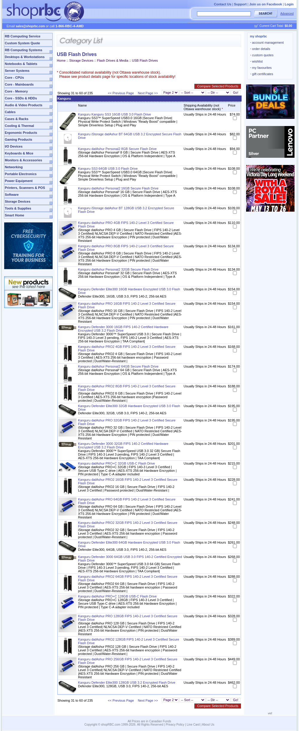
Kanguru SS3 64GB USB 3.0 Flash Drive (108, 168)
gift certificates (261, 74)
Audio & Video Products (23, 105)
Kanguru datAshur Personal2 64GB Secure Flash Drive (118, 366)
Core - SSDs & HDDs (21, 98)
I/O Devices (13, 146)
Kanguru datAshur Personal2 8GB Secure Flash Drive (117, 149)
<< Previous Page (121, 93)
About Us (208, 724)
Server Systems (17, 70)
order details (260, 49)
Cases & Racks (16, 119)
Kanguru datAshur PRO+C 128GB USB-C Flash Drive (117, 596)
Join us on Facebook (265, 4)
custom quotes (262, 55)
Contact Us (222, 4)
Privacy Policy (175, 724)
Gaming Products (18, 139)
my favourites (261, 67)
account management (267, 42)
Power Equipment (19, 181)
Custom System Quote (22, 43)
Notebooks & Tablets (21, 64)
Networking (14, 167)
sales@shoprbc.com (30, 26)
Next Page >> (148, 93)
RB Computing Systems (23, 50)
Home (61, 60)
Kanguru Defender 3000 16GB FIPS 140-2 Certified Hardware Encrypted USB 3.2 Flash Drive (123, 328)
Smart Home (14, 215)
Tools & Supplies (18, 208)
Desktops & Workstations (25, 57)
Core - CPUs (14, 77)
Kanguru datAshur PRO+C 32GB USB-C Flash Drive (116, 463)
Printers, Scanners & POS (25, 187)
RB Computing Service (22, 36)
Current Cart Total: (276, 26)
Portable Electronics (20, 174)
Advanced (287, 13)
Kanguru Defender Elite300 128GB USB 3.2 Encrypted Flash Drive (126, 682)
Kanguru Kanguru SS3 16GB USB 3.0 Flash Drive (114, 114)
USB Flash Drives (145, 60)
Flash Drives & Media (113, 60)
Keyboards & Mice (19, 153)
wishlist (256, 61)
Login (289, 4)
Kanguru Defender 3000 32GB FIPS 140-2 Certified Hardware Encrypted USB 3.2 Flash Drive (123, 445)
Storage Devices (17, 201)
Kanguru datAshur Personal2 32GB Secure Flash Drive (118, 269)
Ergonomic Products (21, 132)
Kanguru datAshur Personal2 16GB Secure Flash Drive (118, 188)
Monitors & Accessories (23, 160)
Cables (10, 112)
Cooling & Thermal (19, 126)
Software (12, 194)
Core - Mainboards (19, 84)
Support (240, 4)
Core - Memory (16, 91)
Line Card (193, 724)
